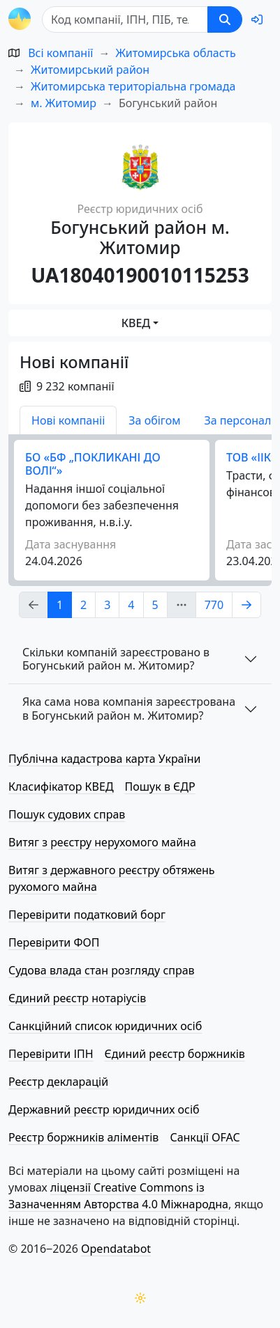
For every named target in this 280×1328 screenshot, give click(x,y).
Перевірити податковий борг (86, 914)
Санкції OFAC (205, 1137)
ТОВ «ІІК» (251, 457)
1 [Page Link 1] (60, 604)
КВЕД (136, 323)
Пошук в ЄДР (160, 786)
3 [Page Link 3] (107, 604)
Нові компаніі (68, 420)
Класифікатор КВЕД (61, 786)
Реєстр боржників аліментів (83, 1137)
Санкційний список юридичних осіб (105, 1026)
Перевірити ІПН (51, 1053)
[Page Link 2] (246, 605)
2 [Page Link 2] (83, 604)
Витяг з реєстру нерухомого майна (102, 842)
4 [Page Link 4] (131, 604)
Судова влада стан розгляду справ (101, 970)
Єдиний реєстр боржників (175, 1053)
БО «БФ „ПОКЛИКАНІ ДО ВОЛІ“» (93, 464)
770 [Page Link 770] (214, 604)
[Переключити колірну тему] (140, 1298)
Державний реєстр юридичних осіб (104, 1109)
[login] (257, 19)
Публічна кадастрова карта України (104, 758)
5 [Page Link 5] (155, 604)
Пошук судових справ (66, 814)
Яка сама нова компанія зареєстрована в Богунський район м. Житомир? (128, 708)
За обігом (154, 420)
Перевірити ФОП (53, 942)
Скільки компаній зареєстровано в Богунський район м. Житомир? (115, 659)
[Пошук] (125, 19)
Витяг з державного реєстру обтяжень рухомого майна (111, 878)
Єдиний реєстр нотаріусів (77, 998)
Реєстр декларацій (58, 1081)
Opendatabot (116, 1248)
